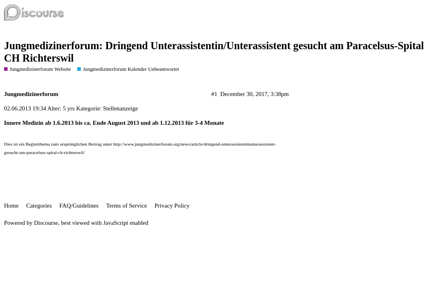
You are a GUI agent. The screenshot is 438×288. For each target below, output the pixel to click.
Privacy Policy (172, 205)
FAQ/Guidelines (78, 205)
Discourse (46, 223)
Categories (39, 205)
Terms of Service (126, 205)
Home (11, 205)
